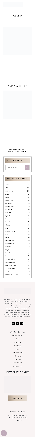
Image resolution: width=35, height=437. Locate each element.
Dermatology (9, 206)
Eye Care (8, 216)
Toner (7, 271)
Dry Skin (8, 212)
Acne (7, 185)
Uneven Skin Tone (11, 274)
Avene (7, 194)
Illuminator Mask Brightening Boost (17, 150)
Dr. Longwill (9, 209)
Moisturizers (9, 240)
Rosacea (8, 256)
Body (7, 197)
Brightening (9, 200)
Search (27, 167)
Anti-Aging (9, 191)
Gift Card (8, 225)
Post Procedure (10, 253)
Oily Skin (8, 250)
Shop (18, 20)
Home (11, 20)
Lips (6, 234)
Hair (6, 228)
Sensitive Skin (10, 259)
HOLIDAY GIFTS (10, 231)
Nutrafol (8, 247)
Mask (7, 237)
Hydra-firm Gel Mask (17, 86)
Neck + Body (9, 243)
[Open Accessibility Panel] (4, 433)
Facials (7, 219)
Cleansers (8, 203)
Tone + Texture (10, 268)
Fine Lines (8, 222)
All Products (9, 188)
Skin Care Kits (10, 262)
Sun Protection (10, 265)
